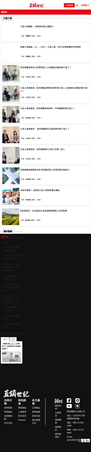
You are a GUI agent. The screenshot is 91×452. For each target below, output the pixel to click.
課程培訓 (36, 416)
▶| (88, 440)
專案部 (28, 36)
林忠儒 (28, 118)
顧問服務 (36, 412)
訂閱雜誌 (36, 408)
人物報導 (22, 412)
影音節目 (22, 416)
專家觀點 (22, 408)
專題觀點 (8, 412)
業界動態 (8, 408)
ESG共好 (8, 423)
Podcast (22, 420)
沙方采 (28, 77)
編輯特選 (4, 12)
